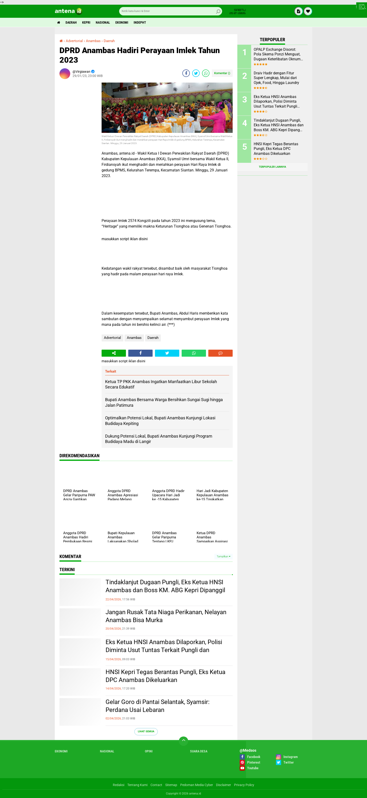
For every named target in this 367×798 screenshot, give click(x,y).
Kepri (86, 22)
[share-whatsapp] (205, 73)
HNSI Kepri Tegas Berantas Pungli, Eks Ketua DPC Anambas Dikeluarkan (165, 675)
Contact (156, 785)
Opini (149, 751)
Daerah (71, 22)
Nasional (103, 22)
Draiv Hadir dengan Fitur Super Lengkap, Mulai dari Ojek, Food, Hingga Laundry (276, 78)
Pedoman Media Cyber (196, 785)
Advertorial (112, 338)
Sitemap (171, 785)
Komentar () (222, 73)
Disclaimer (223, 785)
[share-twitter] (196, 73)
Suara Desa (198, 751)
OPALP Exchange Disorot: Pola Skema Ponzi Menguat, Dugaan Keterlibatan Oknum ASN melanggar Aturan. (277, 54)
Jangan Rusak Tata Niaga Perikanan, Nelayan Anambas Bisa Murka (166, 616)
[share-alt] (114, 353)
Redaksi (118, 785)
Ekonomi (121, 22)
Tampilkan (223, 556)
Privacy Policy (244, 785)
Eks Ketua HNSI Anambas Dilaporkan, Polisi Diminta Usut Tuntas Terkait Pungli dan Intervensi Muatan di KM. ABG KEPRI (164, 649)
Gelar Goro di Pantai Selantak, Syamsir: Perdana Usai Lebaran (157, 705)
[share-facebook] (186, 73)
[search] (170, 11)
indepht (140, 22)
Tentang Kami (137, 785)
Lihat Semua (146, 731)
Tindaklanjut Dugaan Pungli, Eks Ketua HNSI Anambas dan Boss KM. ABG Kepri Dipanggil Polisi (165, 590)
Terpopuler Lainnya (272, 166)
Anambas (134, 338)
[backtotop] (183, 741)
